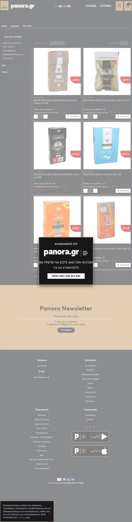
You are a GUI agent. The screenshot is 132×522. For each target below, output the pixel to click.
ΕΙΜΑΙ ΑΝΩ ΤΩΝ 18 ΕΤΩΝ (66, 276)
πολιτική (22, 517)
